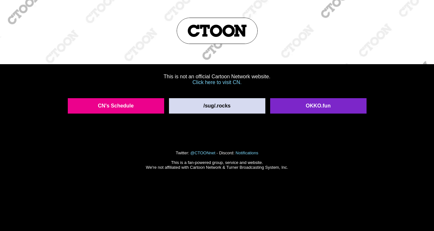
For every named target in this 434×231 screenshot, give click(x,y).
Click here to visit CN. (217, 82)
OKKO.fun (318, 105)
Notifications (246, 152)
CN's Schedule (116, 105)
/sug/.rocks (216, 105)
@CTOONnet (202, 152)
